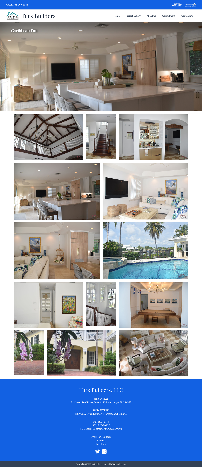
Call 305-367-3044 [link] (17, 4)
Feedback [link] (101, 443)
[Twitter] (97, 451)
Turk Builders (38, 16)
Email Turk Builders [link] (101, 436)
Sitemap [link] (101, 440)
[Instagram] (104, 451)
